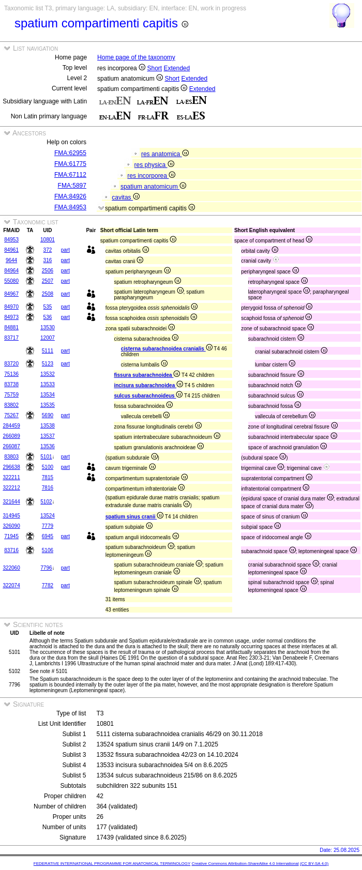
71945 (11, 536)
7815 (47, 477)
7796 (46, 568)
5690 (47, 415)
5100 (47, 467)
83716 (11, 550)
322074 (11, 585)
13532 (47, 374)
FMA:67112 (70, 174)
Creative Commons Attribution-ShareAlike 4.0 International (244, 863)
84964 (11, 270)
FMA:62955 (70, 153)
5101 (46, 457)
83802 (11, 405)
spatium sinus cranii (134, 517)
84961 (11, 250)
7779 (47, 526)
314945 (11, 515)
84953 (11, 239)
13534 (47, 395)
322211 (11, 477)
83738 (11, 384)
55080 (11, 281)
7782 (47, 585)
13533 (47, 384)
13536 (47, 446)
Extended (177, 68)
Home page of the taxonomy (136, 57)
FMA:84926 (70, 196)
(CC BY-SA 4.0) (314, 863)
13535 (47, 405)
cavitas (126, 197)
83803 (11, 457)
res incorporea (151, 175)
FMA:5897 (72, 185)
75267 (11, 415)
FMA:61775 (70, 163)
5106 (47, 550)
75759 (11, 395)
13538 (47, 426)
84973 (11, 317)
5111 (47, 351)
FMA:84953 (70, 207)
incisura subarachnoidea (148, 385)
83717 (11, 338)
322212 (11, 488)
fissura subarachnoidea (147, 375)
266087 (11, 446)
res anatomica (165, 154)
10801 (47, 239)
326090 (11, 526)
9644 (11, 260)
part (65, 250)
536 (47, 317)
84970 (11, 307)
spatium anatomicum (153, 186)
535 (47, 307)
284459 (11, 426)
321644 (11, 502)
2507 (47, 281)
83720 (11, 364)
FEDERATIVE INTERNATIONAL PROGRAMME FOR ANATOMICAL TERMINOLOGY (112, 863)
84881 (11, 327)
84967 (11, 294)
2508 (47, 294)
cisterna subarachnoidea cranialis (167, 349)
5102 (46, 502)
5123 (47, 364)
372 (47, 250)
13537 (47, 436)
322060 (11, 568)
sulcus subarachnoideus (148, 396)
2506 (47, 270)
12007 (47, 338)
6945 (47, 536)
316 (47, 260)
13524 (47, 515)
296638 (11, 467)
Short (154, 68)
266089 (11, 436)
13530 (47, 327)
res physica (154, 165)
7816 (47, 488)
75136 (11, 374)
